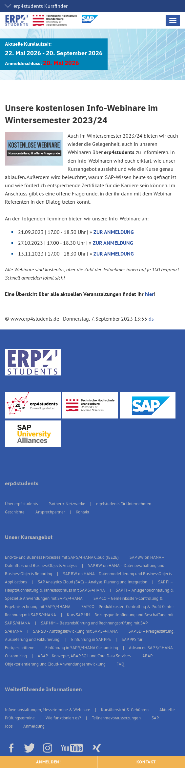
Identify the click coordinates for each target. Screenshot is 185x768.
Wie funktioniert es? (63, 718)
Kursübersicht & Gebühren (125, 709)
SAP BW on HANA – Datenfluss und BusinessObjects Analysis (84, 561)
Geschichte (15, 512)
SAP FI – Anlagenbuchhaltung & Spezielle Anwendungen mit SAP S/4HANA (89, 594)
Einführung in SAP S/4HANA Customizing (81, 647)
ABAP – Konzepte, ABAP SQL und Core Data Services (85, 656)
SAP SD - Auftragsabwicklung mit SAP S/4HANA (75, 631)
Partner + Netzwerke (67, 504)
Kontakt (82, 512)
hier (149, 294)
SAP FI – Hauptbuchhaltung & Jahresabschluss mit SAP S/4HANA (89, 586)
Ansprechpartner (50, 512)
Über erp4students (21, 504)
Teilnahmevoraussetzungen (116, 718)
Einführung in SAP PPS (91, 639)
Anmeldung (34, 726)
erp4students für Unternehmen (123, 504)
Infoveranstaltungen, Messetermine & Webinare (47, 709)
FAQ (120, 664)
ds (151, 318)
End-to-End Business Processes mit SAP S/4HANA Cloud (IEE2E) (62, 557)
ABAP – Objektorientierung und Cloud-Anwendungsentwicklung (80, 660)
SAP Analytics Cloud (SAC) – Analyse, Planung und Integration (92, 582)
